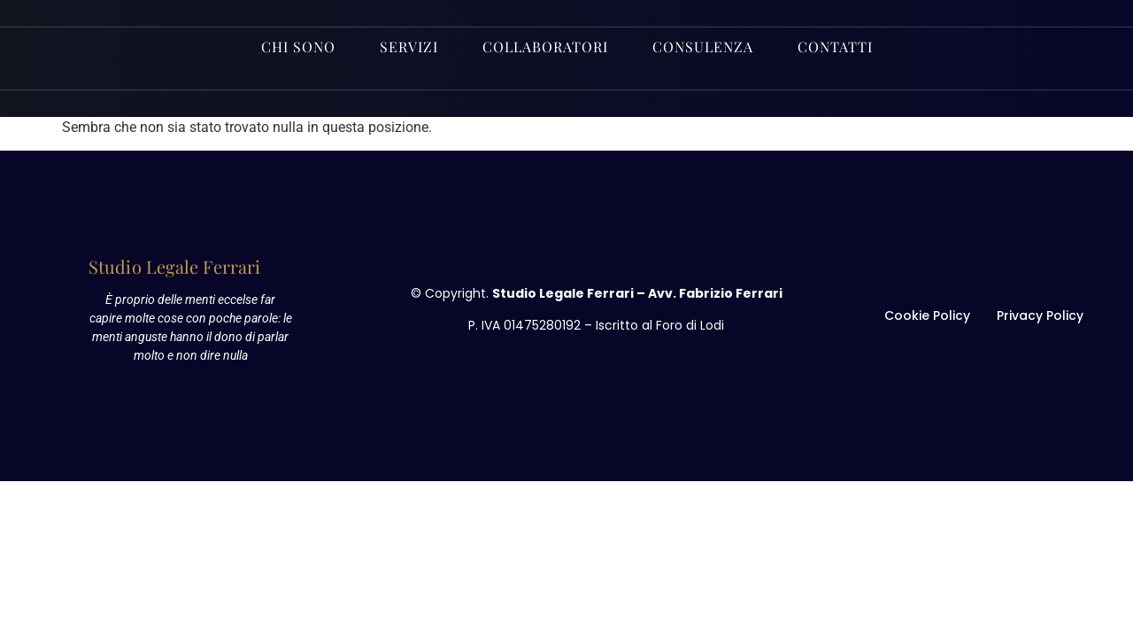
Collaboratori (545, 46)
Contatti (835, 46)
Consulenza (702, 46)
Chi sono (298, 46)
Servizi (409, 46)
